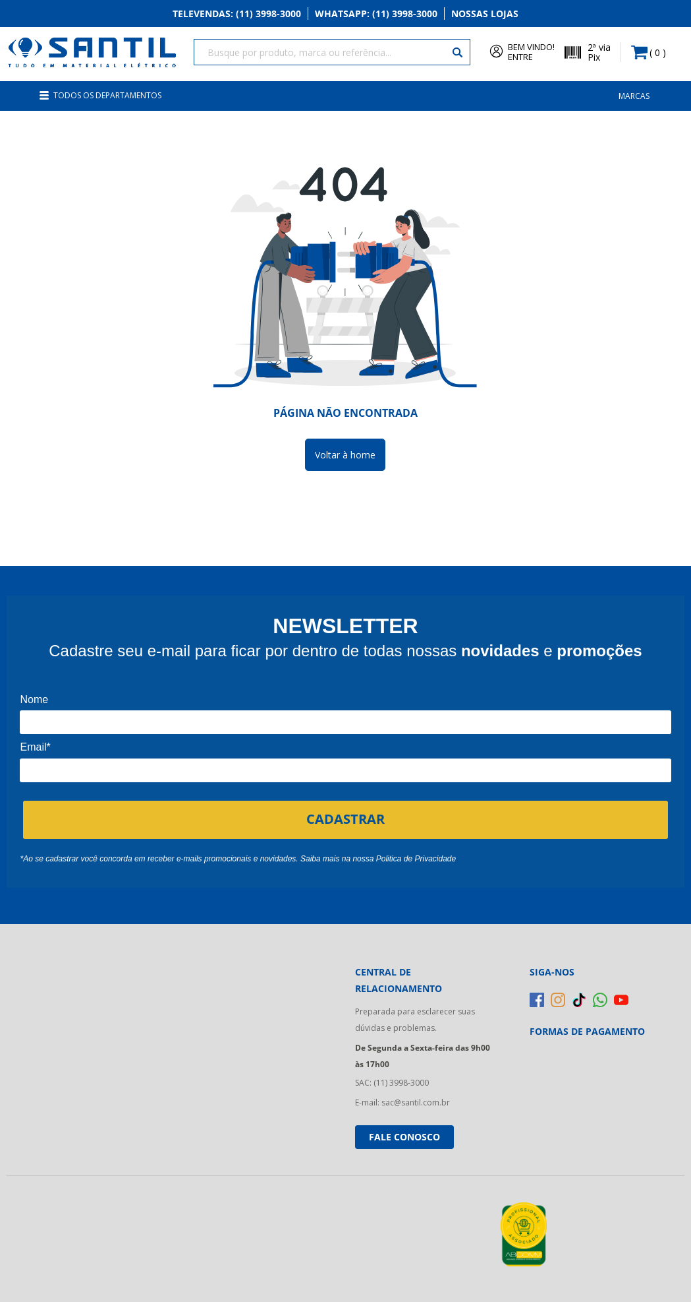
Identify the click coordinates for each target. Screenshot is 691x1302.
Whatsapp (376, 14)
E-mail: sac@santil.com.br (402, 1098)
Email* (35, 743)
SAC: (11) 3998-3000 (392, 1078)
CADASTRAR (345, 815)
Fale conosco (404, 1133)
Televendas (237, 14)
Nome (34, 695)
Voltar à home (345, 451)
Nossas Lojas (484, 14)
